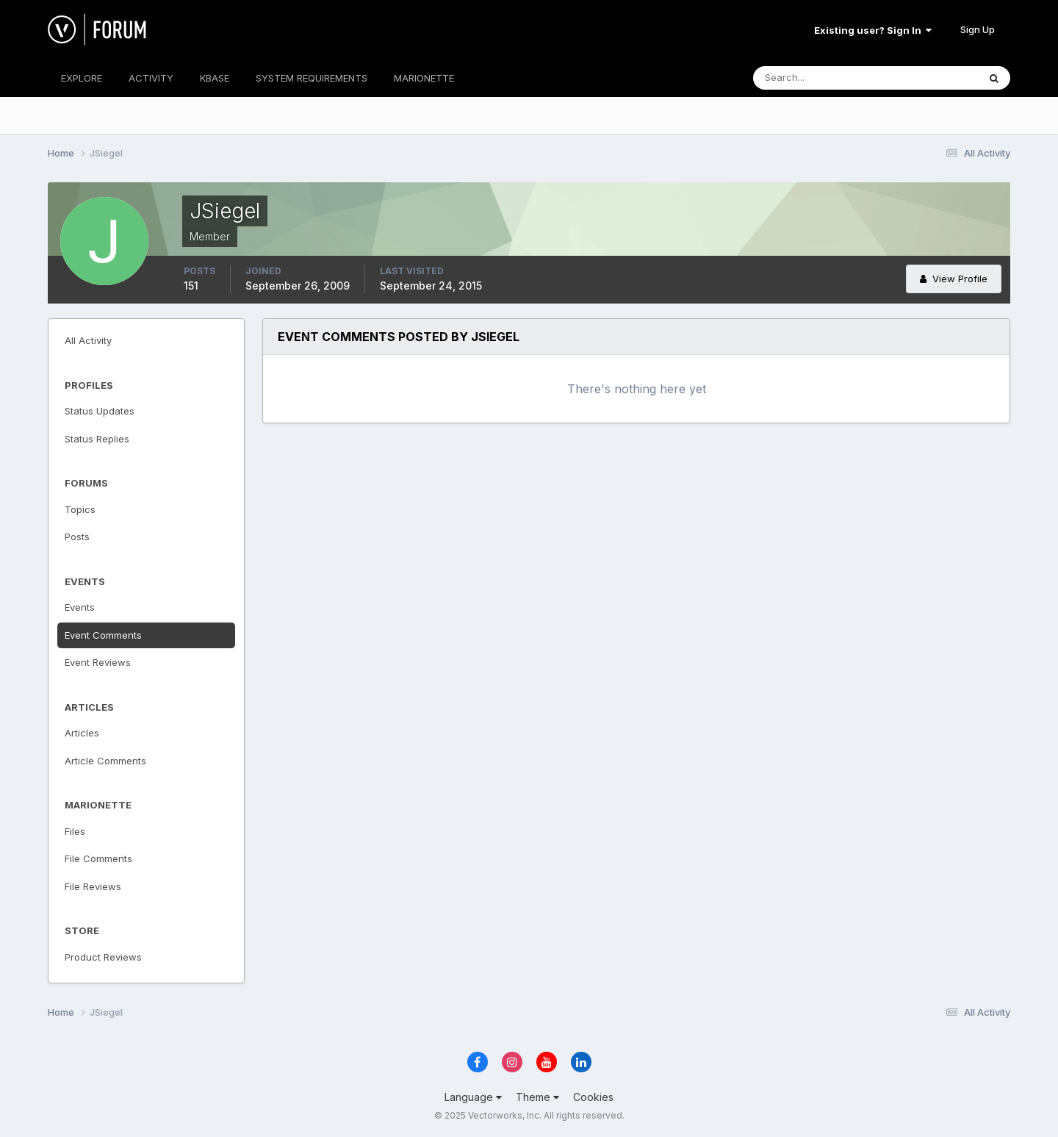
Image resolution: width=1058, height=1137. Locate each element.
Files (75, 831)
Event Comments (103, 635)
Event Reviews (98, 662)
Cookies (593, 1097)
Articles (82, 733)
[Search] (817, 78)
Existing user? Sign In (873, 30)
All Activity (88, 340)
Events (80, 607)
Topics (80, 509)
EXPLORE (81, 78)
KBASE (214, 78)
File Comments (98, 858)
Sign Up (977, 29)
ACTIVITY (151, 78)
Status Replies (97, 439)
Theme (537, 1097)
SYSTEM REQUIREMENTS (311, 78)
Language (473, 1097)
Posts (77, 536)
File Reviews (93, 886)
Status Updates (99, 411)
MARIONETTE (424, 78)
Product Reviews (103, 957)
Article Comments (105, 761)
